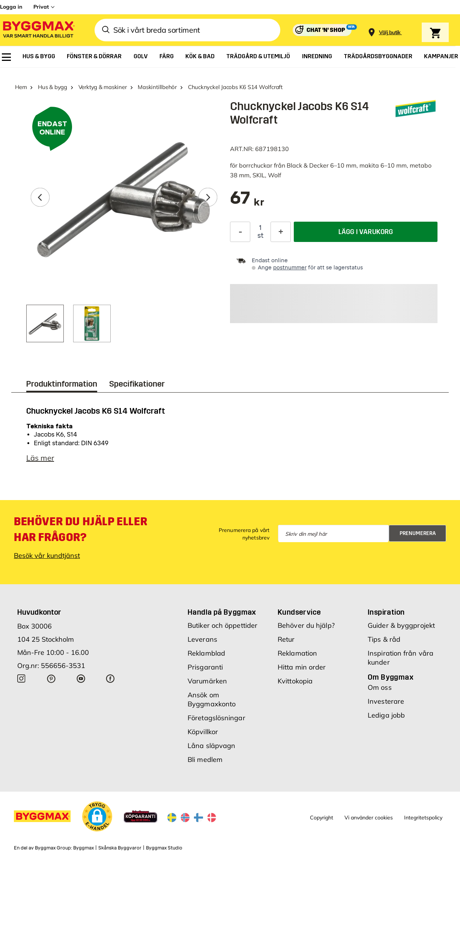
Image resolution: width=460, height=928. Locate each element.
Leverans (202, 639)
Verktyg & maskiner (102, 87)
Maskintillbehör (157, 87)
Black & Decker (308, 165)
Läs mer (40, 457)
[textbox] (247, 201)
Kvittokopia (295, 681)
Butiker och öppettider (222, 625)
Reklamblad (206, 653)
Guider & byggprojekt (401, 625)
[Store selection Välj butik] (389, 32)
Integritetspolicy (423, 817)
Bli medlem (205, 759)
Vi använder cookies (368, 817)
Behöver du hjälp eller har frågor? (80, 529)
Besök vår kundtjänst (47, 555)
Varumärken (207, 681)
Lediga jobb (386, 715)
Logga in (11, 6)
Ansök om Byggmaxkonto (212, 699)
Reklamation (297, 653)
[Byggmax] (38, 30)
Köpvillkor (203, 731)
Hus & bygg (52, 87)
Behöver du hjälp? (306, 625)
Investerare (386, 701)
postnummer (290, 267)
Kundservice (299, 612)
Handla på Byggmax (222, 612)
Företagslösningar (216, 717)
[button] (97, 816)
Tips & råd (384, 639)
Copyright (321, 817)
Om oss (380, 687)
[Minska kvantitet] (240, 232)
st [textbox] (260, 235)
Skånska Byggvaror (119, 848)
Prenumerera (418, 533)
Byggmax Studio (164, 848)
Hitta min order (302, 667)
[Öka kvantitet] (281, 232)
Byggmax (83, 848)
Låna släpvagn (211, 745)
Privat (41, 6)
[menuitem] (6, 57)
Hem (21, 87)
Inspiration (386, 612)
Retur (286, 639)
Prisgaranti (205, 667)
